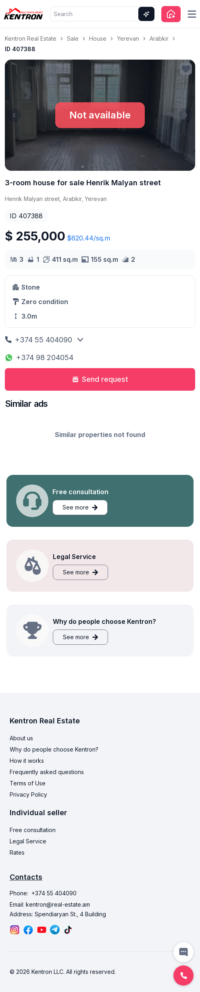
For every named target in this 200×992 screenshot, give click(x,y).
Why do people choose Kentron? (54, 749)
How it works (27, 760)
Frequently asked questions (47, 771)
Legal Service (28, 841)
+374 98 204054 (39, 357)
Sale (73, 38)
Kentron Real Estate (30, 38)
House (97, 38)
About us (21, 738)
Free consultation (33, 829)
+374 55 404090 (38, 339)
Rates (17, 852)
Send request (100, 379)
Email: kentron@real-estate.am (50, 904)
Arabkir (159, 38)
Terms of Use (28, 783)
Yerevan (128, 38)
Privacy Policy (28, 794)
